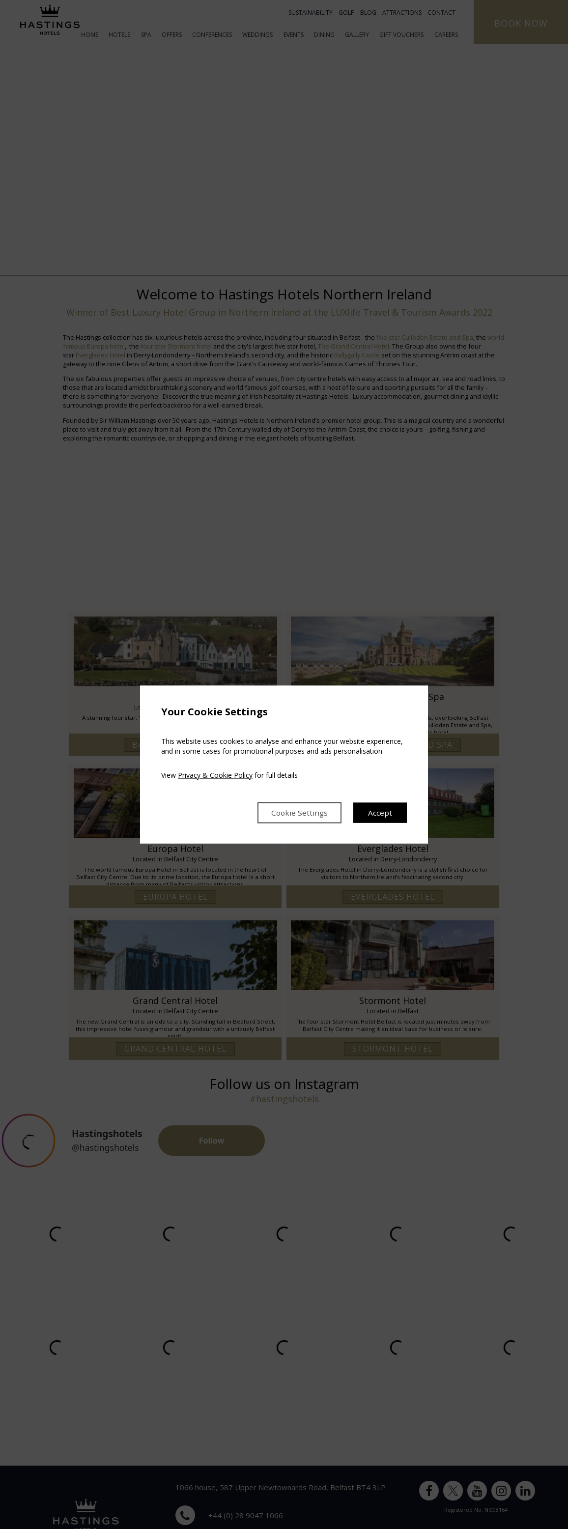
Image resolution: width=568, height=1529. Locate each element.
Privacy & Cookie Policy (215, 774)
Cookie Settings (298, 812)
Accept (380, 812)
